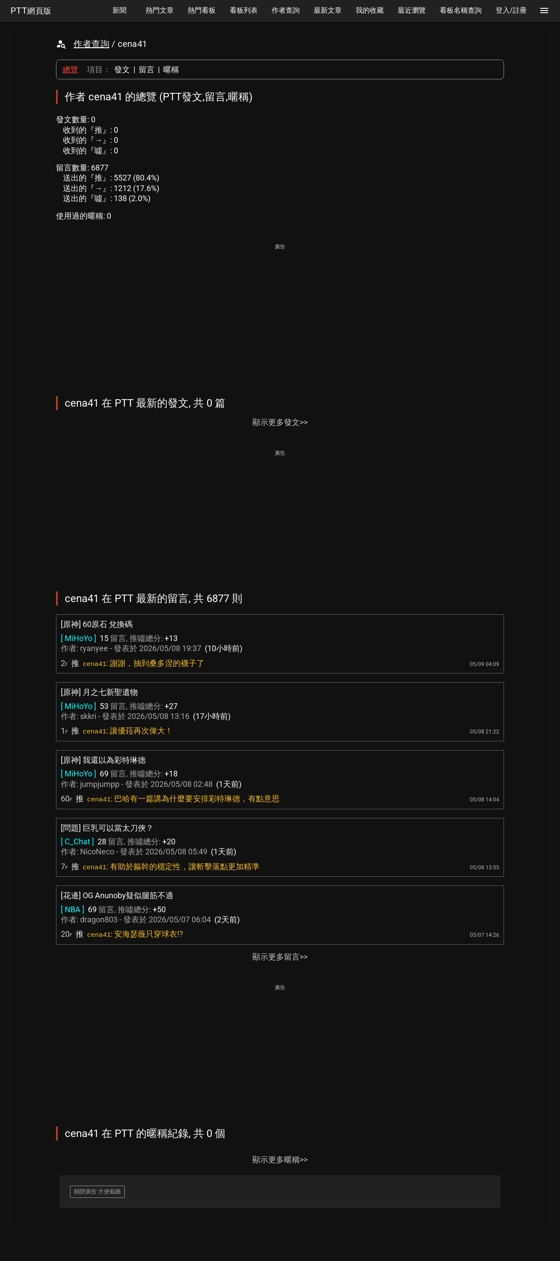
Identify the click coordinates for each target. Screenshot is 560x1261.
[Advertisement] (280, 313)
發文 (122, 69)
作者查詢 (91, 44)
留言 (146, 69)
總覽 (70, 69)
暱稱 (171, 69)
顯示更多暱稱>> (280, 1159)
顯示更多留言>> (280, 956)
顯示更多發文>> (280, 422)
